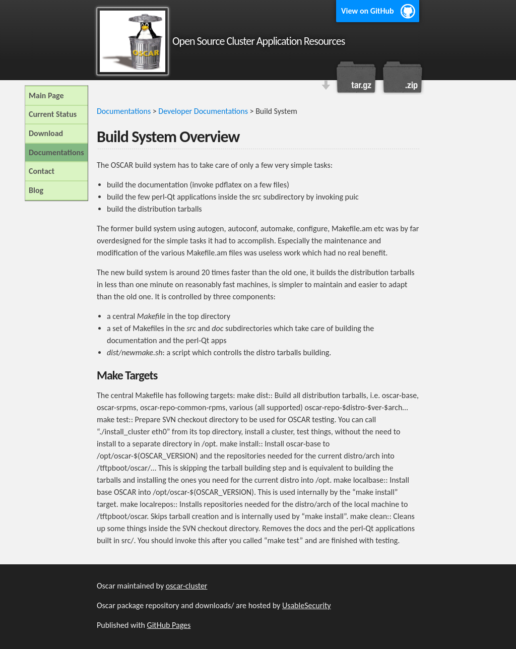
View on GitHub (367, 11)
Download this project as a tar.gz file (356, 77)
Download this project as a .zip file (401, 77)
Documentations (124, 111)
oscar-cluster (187, 586)
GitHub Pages (169, 625)
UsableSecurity (306, 605)
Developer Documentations (203, 111)
